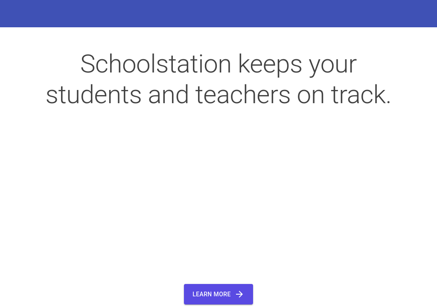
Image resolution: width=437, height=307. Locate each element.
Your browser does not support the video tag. (218, 193)
